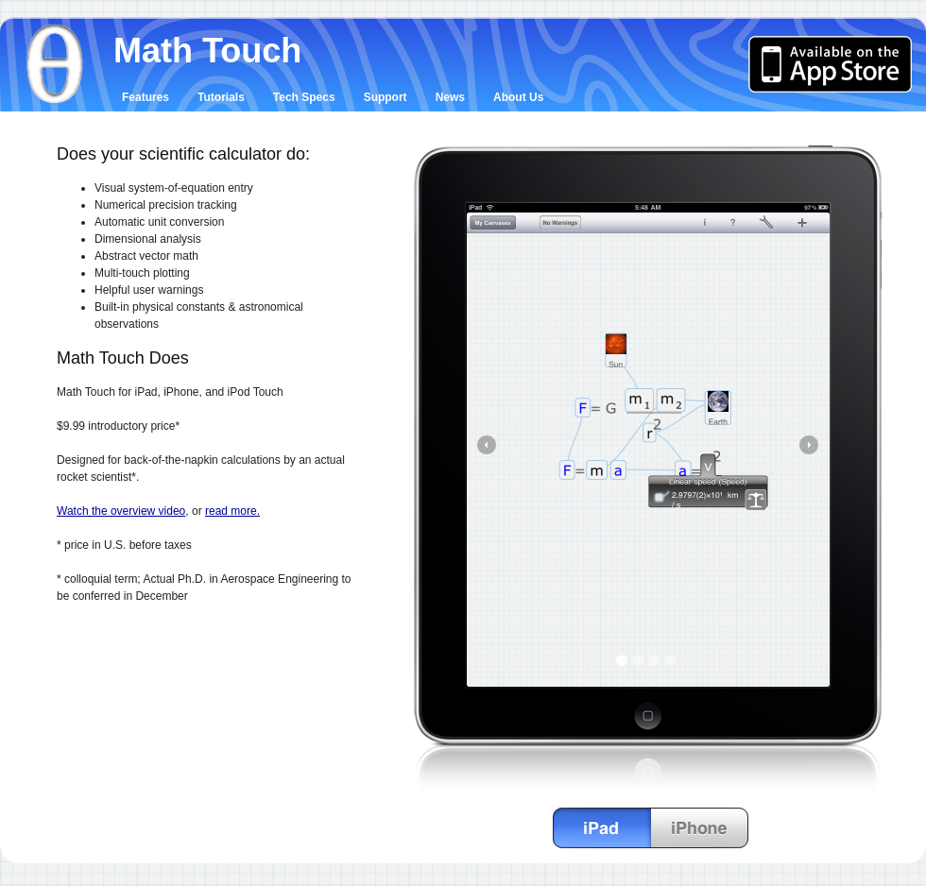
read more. (232, 511)
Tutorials (221, 97)
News (450, 97)
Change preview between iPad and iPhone (651, 828)
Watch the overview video (121, 511)
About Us (518, 97)
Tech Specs (304, 97)
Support (385, 97)
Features (145, 97)
